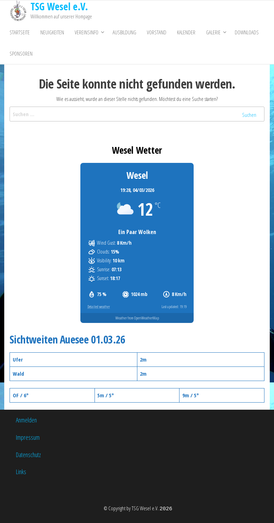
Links (21, 471)
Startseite (20, 32)
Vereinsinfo (86, 32)
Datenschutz (28, 454)
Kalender (186, 32)
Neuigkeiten (52, 32)
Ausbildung (124, 32)
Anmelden (26, 420)
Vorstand (156, 32)
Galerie (213, 32)
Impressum (28, 437)
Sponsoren (21, 53)
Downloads (247, 32)
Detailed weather (98, 306)
